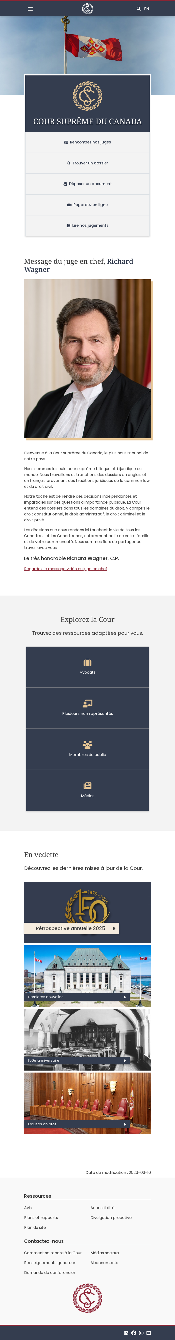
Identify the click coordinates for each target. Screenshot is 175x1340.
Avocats (88, 667)
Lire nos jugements (88, 225)
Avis (28, 1208)
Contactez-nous (44, 1241)
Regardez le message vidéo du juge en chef (65, 569)
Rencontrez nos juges (87, 142)
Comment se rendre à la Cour (53, 1253)
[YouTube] (148, 1333)
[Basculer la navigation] (30, 9)
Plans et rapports (41, 1217)
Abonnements (104, 1263)
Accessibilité (102, 1208)
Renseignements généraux (50, 1263)
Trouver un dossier (87, 163)
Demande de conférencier (49, 1272)
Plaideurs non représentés (87, 708)
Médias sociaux (104, 1253)
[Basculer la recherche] (138, 9)
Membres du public (87, 749)
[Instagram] (141, 1333)
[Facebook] (133, 1333)
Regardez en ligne (87, 204)
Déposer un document (87, 183)
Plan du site (35, 1227)
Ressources (37, 1196)
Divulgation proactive (111, 1217)
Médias (87, 790)
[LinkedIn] (126, 1333)
